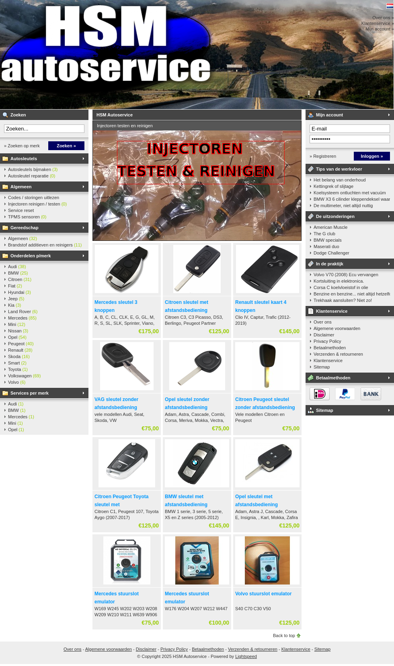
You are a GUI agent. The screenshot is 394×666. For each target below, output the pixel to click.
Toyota (18, 369)
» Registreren (323, 156)
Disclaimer (324, 334)
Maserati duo (326, 246)
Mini (16, 324)
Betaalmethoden (330, 347)
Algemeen (21, 186)
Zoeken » (66, 145)
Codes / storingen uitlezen (33, 197)
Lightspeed (246, 656)
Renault (20, 350)
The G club (324, 233)
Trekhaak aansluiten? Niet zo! (343, 300)
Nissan (18, 330)
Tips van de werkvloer (339, 169)
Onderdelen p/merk (30, 255)
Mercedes (22, 318)
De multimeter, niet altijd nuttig (343, 205)
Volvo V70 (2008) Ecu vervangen (346, 274)
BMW (18, 273)
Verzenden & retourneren (338, 354)
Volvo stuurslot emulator (263, 594)
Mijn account (329, 114)
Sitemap (322, 367)
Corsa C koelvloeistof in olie (341, 287)
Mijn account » (379, 28)
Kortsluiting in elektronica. (339, 281)
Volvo (16, 382)
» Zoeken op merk (22, 145)
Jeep (16, 298)
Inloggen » (372, 156)
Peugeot (21, 343)
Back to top (284, 635)
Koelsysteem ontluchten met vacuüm (350, 192)
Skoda (19, 356)
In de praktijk (329, 263)
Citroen (19, 279)
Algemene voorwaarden (337, 328)
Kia (14, 305)
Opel (17, 337)
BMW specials (328, 240)
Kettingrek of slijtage (333, 186)
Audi (17, 266)
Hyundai (19, 292)
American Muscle (330, 227)
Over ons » (383, 17)
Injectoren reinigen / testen (37, 204)
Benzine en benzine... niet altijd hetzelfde (352, 293)
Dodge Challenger (331, 253)
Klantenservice (331, 311)
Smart (17, 362)
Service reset (21, 210)
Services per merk (29, 393)
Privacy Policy (327, 341)
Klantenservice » (377, 23)
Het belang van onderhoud (340, 179)
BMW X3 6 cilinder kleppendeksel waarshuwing (352, 199)
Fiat (15, 285)
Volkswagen (24, 375)
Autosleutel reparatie (31, 175)
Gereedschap (24, 227)
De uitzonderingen (335, 216)
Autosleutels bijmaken (33, 169)
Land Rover (22, 311)
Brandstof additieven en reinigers (45, 244)
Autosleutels (23, 158)
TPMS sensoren (27, 216)
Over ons (323, 322)
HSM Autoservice (106, 54)
